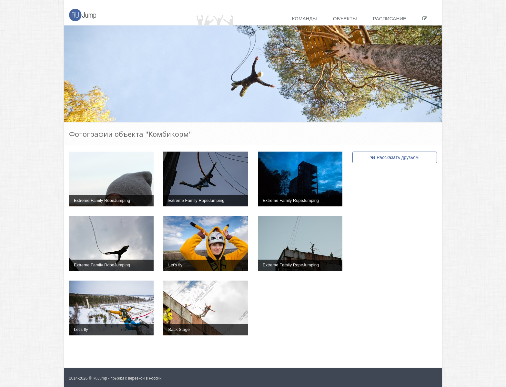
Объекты (345, 18)
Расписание (389, 18)
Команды (304, 18)
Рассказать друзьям (394, 157)
